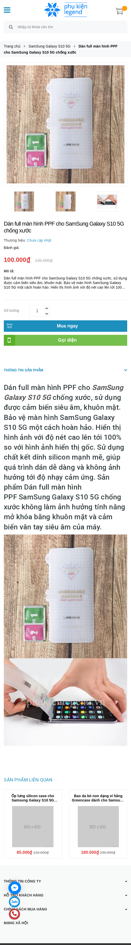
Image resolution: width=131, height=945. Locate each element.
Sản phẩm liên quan (28, 774)
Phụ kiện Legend (67, 941)
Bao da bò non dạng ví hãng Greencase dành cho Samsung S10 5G (98, 794)
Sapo (111, 941)
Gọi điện (67, 334)
